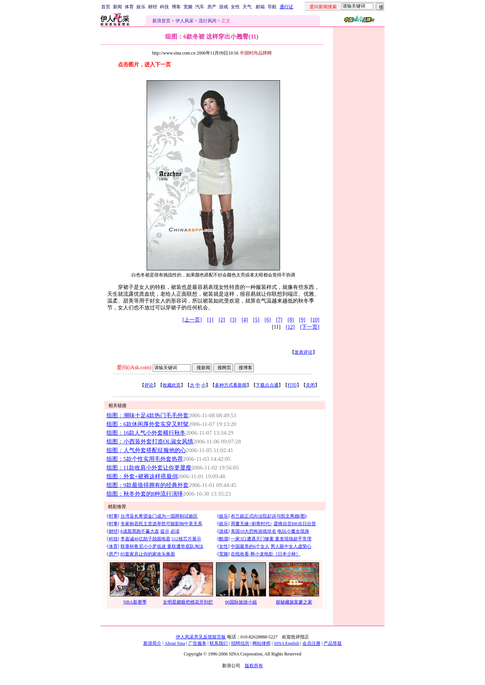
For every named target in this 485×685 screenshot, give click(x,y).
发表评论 (303, 352)
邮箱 (260, 6)
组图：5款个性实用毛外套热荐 (144, 459)
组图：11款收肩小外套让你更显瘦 (148, 468)
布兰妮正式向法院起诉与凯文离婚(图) (269, 516)
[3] (233, 320)
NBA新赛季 (134, 602)
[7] (279, 320)
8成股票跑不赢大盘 (139, 531)
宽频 (187, 6)
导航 (272, 6)
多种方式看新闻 (231, 385)
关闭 (310, 385)
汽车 (199, 6)
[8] (291, 320)
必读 (175, 531)
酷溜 (223, 538)
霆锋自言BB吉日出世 (295, 523)
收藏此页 (172, 385)
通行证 (286, 6)
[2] (222, 320)
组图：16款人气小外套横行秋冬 (146, 433)
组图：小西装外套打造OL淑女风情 (150, 441)
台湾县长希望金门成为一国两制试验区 (159, 516)
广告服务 (197, 643)
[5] (256, 320)
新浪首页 (161, 20)
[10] (315, 320)
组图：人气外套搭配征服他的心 (146, 450)
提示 (164, 531)
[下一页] (309, 327)
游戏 (223, 6)
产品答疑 (333, 643)
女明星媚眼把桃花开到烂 (188, 602)
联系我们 (219, 643)
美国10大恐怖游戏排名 (253, 531)
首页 (105, 6)
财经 (152, 6)
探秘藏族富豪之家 (294, 602)
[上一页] (192, 320)
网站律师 (261, 643)
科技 (164, 6)
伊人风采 (184, 20)
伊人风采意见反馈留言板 (201, 637)
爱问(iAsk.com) (134, 367)
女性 (235, 6)
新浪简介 (152, 643)
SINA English (286, 643)
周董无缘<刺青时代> (251, 523)
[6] (267, 320)
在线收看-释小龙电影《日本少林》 (265, 554)
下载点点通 (267, 385)
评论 (148, 385)
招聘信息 (240, 643)
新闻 (117, 6)
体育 (129, 6)
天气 (247, 6)
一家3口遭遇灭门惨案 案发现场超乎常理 (271, 538)
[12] (290, 327)
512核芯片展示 (186, 538)
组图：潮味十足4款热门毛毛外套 (147, 415)
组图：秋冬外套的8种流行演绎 (144, 494)
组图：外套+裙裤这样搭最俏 (142, 476)
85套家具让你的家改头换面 (147, 554)
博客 (176, 6)
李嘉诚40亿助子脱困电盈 (145, 538)
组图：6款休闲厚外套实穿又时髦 (147, 424)
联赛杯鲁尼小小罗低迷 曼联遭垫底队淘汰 (161, 546)
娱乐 (141, 6)
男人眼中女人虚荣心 (291, 546)
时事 (113, 516)
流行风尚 (208, 20)
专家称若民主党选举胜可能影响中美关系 (161, 523)
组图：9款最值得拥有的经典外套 (147, 485)
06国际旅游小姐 (241, 602)
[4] (245, 320)
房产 (211, 6)
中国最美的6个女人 (250, 546)
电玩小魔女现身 (293, 531)
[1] (210, 320)
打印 (292, 385)
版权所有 (254, 665)
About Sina (174, 643)
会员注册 (311, 643)
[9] (302, 320)
